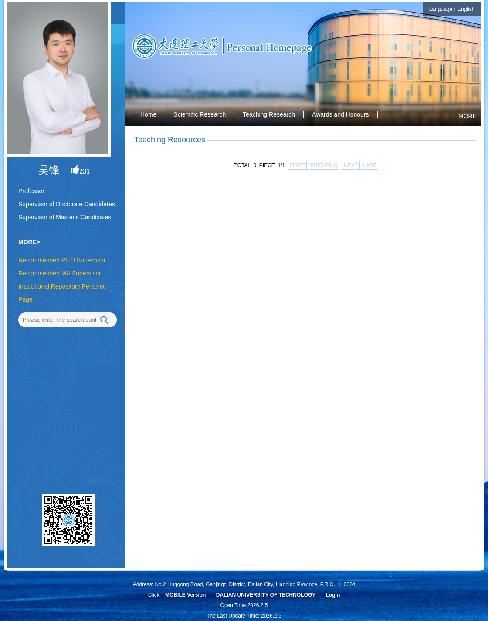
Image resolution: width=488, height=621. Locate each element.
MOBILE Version (185, 595)
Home (148, 114)
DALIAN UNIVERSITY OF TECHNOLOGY (265, 595)
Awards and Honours (340, 114)
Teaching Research (269, 114)
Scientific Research (199, 114)
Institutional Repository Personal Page (62, 293)
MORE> (29, 241)
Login (333, 595)
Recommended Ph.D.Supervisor (62, 260)
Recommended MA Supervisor (59, 273)
